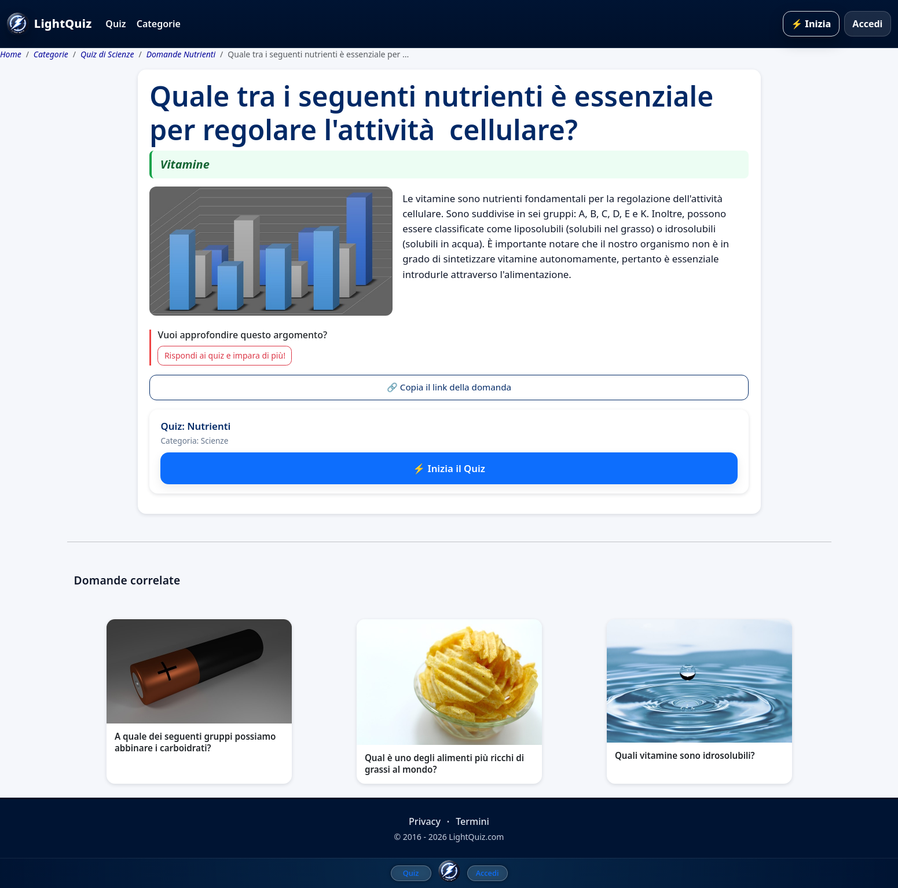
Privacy (425, 821)
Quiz (115, 23)
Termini (472, 821)
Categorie (159, 23)
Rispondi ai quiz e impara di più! (224, 355)
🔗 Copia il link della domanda (449, 387)
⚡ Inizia (811, 23)
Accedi (867, 23)
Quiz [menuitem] (411, 873)
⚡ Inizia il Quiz (449, 468)
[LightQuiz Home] (449, 871)
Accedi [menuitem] (487, 873)
